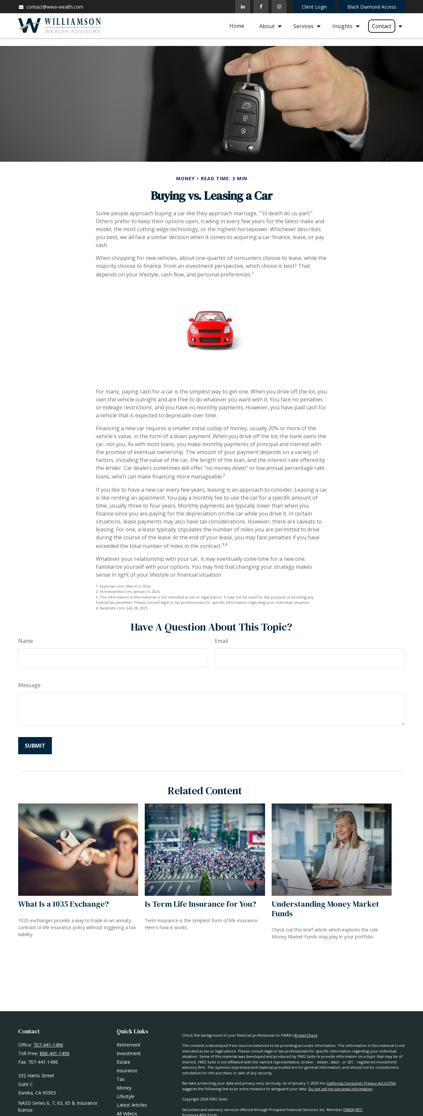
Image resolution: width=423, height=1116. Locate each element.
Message (29, 685)
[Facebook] (260, 6)
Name (25, 640)
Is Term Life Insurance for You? (200, 903)
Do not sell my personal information (340, 1088)
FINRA (348, 1109)
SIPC (359, 1109)
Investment (129, 1053)
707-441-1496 (48, 1045)
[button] (237, 26)
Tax (121, 1079)
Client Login (314, 7)
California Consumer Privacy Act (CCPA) (361, 1083)
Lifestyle (126, 1096)
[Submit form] (35, 745)
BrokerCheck (306, 1035)
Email (221, 640)
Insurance (127, 1070)
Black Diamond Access (371, 7)
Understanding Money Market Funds (325, 908)
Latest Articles (132, 1105)
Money (124, 1088)
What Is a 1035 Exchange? (63, 903)
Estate (123, 1062)
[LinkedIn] (242, 6)
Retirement (128, 1045)
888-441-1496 (54, 1053)
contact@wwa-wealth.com (50, 7)
